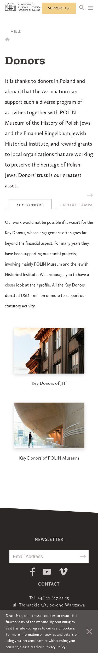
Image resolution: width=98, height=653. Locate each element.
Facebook (32, 572)
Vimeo (63, 572)
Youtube (47, 572)
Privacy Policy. (55, 647)
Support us (58, 8)
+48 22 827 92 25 (53, 598)
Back (17, 31)
